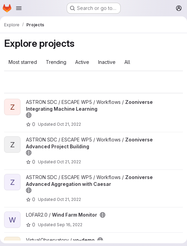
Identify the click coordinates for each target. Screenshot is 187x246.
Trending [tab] (56, 62)
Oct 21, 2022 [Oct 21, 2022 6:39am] (69, 124)
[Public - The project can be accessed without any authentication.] (28, 115)
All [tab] (127, 62)
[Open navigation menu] (18, 8)
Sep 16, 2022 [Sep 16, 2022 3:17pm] (69, 224)
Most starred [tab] (23, 62)
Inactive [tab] (107, 62)
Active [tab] (82, 62)
